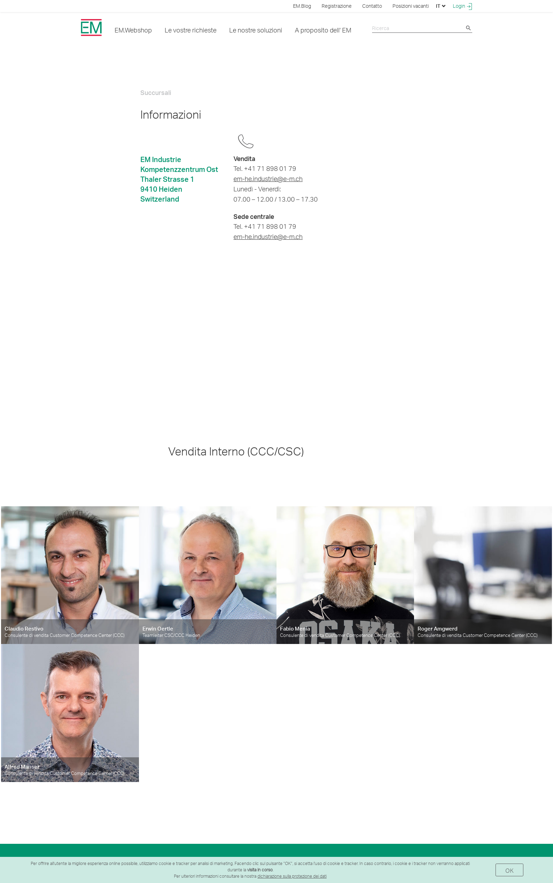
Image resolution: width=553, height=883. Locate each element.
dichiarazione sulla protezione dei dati (292, 876)
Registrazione (337, 6)
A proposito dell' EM (323, 30)
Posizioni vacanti (411, 6)
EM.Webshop (133, 30)
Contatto (372, 6)
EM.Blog (302, 6)
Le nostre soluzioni (255, 30)
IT (441, 6)
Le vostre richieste (191, 30)
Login (462, 6)
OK (509, 870)
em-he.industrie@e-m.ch (268, 178)
